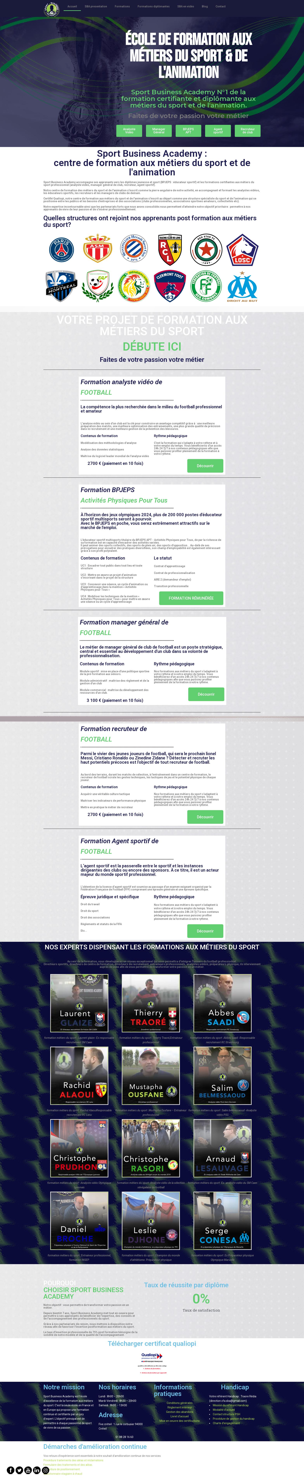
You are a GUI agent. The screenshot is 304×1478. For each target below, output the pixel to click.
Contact (221, 6)
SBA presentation (96, 6)
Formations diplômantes (154, 6)
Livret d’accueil (180, 1416)
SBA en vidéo (185, 6)
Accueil (72, 6)
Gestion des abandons (179, 1411)
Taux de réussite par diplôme (186, 1285)
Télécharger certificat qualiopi (152, 1343)
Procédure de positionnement (61, 1469)
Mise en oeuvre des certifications (180, 1420)
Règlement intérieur (180, 1407)
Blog (205, 6)
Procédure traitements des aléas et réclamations (73, 1460)
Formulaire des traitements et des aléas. (68, 1464)
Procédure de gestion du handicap (234, 1418)
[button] (129, 131)
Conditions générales (180, 1403)
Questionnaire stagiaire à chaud (62, 1473)
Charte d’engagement (226, 1423)
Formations (122, 6)
